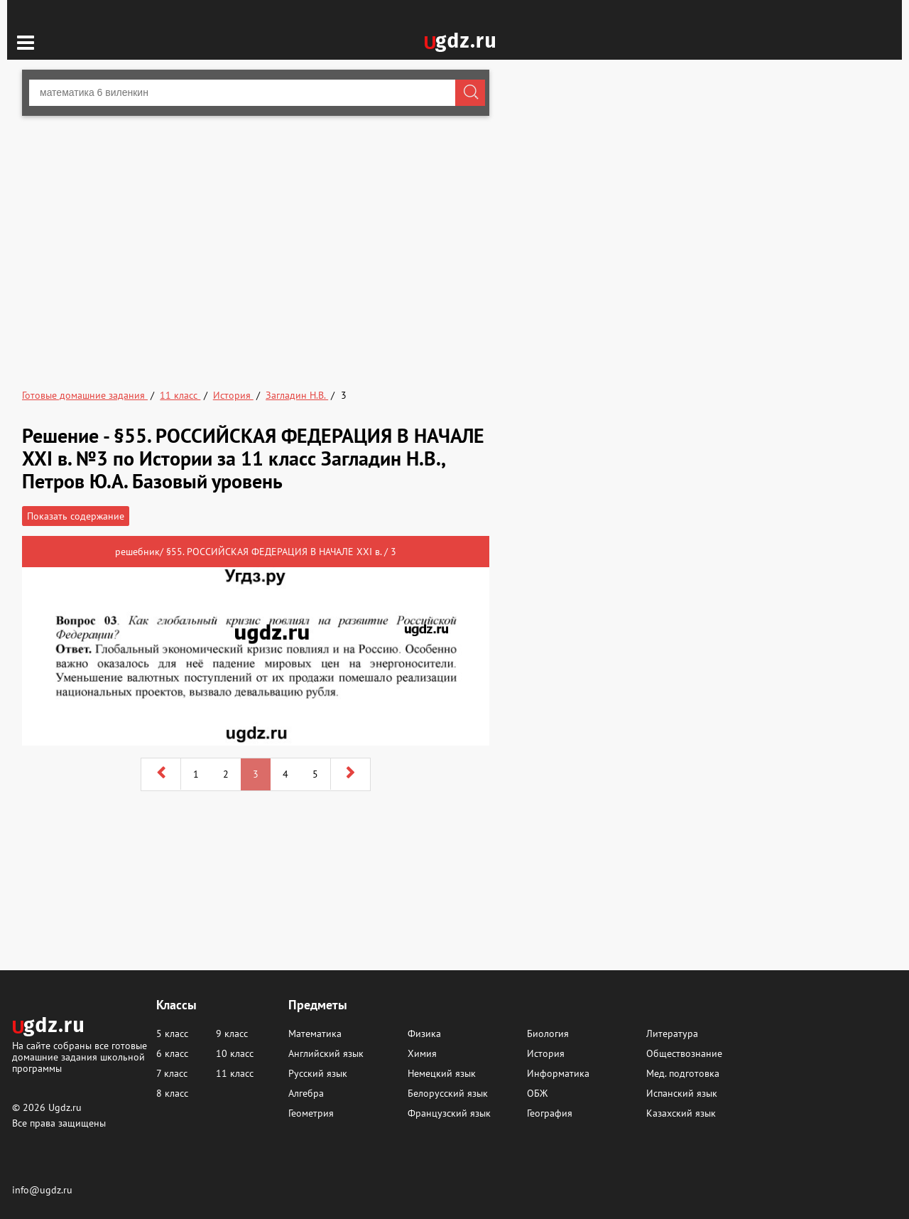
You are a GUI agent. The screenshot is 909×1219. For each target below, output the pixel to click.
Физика (424, 1033)
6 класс (172, 1053)
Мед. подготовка (682, 1073)
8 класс (172, 1093)
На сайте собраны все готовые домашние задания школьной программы (79, 1056)
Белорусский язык (448, 1093)
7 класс (171, 1073)
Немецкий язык (442, 1073)
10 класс (235, 1053)
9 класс (232, 1033)
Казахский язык (681, 1113)
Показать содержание (75, 516)
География (549, 1113)
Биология (548, 1033)
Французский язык (449, 1113)
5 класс (172, 1033)
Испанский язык (681, 1093)
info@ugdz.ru (42, 1189)
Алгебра (306, 1093)
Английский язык (326, 1053)
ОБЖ (537, 1093)
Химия (422, 1053)
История (546, 1053)
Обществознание (684, 1053)
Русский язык (317, 1073)
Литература (672, 1033)
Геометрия (311, 1113)
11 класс (235, 1073)
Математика (315, 1033)
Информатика (558, 1073)
